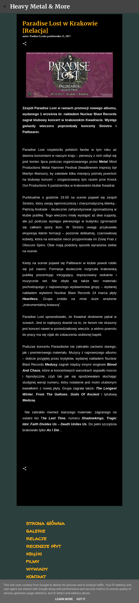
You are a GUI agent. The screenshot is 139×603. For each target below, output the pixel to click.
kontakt (36, 576)
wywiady (37, 568)
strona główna (45, 523)
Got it (80, 599)
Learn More (64, 599)
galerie (35, 530)
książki (34, 553)
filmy (32, 561)
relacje (36, 538)
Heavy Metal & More (40, 6)
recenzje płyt (43, 545)
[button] (24, 43)
